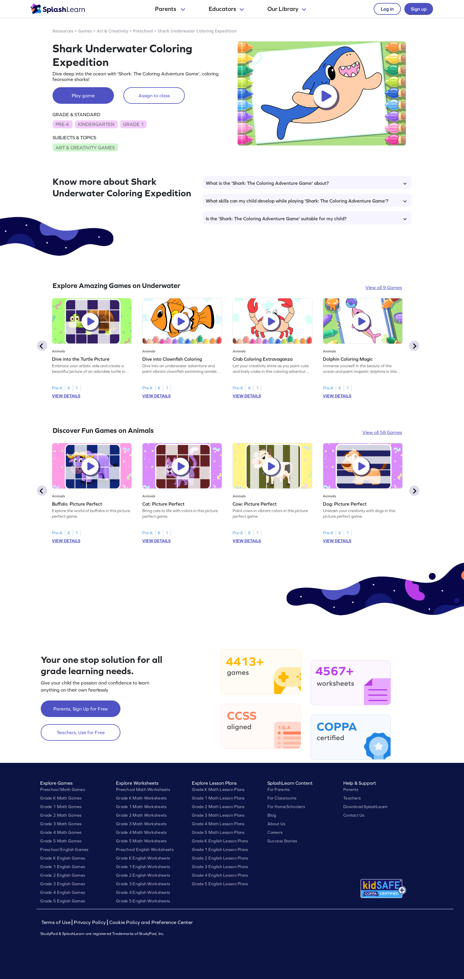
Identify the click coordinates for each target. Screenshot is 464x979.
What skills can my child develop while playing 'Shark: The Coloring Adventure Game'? (306, 200)
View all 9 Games (383, 287)
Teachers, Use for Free (81, 732)
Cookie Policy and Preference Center (151, 922)
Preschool (143, 31)
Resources (63, 31)
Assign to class (154, 95)
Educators (226, 9)
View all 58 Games (382, 432)
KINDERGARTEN (96, 124)
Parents (170, 9)
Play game (83, 95)
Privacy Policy (90, 922)
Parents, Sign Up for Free (80, 708)
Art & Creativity (112, 31)
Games (85, 31)
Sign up (419, 9)
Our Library (286, 9)
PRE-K (62, 124)
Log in (387, 9)
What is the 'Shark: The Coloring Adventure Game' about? (306, 183)
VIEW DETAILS (66, 396)
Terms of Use (56, 922)
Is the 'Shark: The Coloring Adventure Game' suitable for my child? (306, 218)
